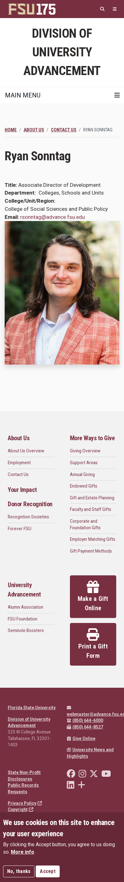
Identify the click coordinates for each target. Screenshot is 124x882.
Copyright (20, 809)
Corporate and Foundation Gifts (85, 524)
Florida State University (32, 707)
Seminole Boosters (26, 630)
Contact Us (63, 130)
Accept (48, 871)
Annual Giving (82, 474)
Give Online (81, 738)
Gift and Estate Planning (92, 497)
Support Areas (84, 462)
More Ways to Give (92, 438)
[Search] (102, 9)
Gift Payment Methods (91, 551)
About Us (34, 130)
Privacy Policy (25, 803)
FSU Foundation (22, 618)
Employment (19, 462)
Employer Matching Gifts (92, 539)
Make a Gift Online (93, 596)
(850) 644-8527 (85, 726)
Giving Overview (85, 450)
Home (11, 130)
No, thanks (19, 871)
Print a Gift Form (93, 643)
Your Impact (22, 489)
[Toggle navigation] (117, 95)
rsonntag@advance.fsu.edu (52, 217)
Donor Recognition (30, 504)
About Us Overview (26, 450)
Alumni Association (25, 607)
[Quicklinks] (114, 9)
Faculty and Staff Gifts (90, 509)
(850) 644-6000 (85, 720)
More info (22, 852)
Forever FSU (19, 528)
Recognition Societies (28, 516)
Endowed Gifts (83, 485)
